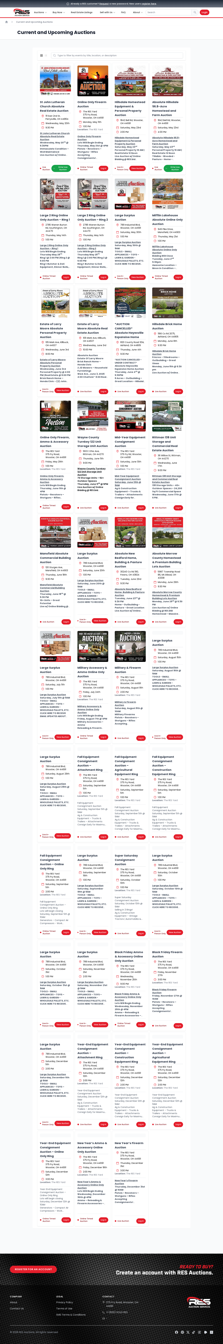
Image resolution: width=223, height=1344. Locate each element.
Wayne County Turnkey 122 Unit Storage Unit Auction (92, 441)
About (13, 1302)
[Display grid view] (42, 55)
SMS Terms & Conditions (71, 1314)
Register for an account (33, 1269)
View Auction (137, 168)
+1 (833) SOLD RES (117, 1312)
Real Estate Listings (81, 12)
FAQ (123, 12)
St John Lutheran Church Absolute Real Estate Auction (54, 106)
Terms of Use (64, 1308)
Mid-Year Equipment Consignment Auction (130, 441)
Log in (103, 168)
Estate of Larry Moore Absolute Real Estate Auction (92, 328)
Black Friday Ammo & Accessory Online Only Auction (129, 956)
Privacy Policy (64, 1302)
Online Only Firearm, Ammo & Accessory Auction (55, 441)
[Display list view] (46, 55)
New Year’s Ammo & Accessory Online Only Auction (92, 1147)
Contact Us (17, 1308)
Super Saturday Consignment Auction (126, 860)
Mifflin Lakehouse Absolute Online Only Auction (167, 219)
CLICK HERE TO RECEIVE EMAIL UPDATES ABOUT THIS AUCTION (53, 716)
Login (205, 12)
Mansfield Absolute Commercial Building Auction (55, 558)
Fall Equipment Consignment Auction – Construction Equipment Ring (163, 765)
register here (149, 3)
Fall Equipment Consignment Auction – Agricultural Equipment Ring (126, 765)
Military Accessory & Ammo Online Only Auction (92, 672)
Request (104, 3)
